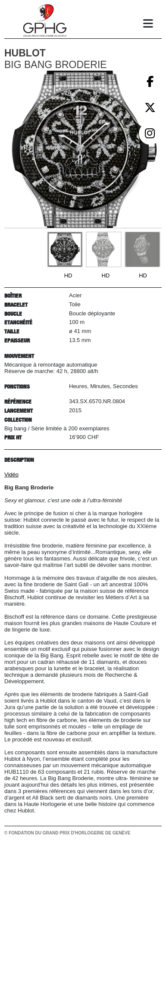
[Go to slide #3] (142, 249)
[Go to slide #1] (64, 249)
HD (68, 275)
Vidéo (11, 474)
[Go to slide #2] (103, 249)
